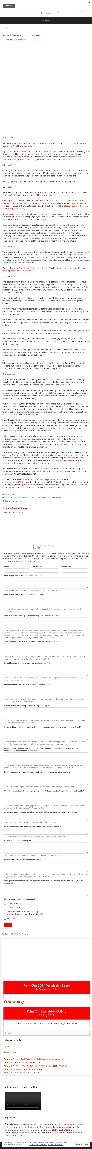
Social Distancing (53, 497)
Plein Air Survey (21, 934)
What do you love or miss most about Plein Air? (23, 575)
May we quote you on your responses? (19, 899)
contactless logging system (18, 214)
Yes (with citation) (12, 907)
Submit (8, 924)
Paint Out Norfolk (37, 497)
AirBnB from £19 (42, 203)
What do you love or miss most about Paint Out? (23, 594)
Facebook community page (37, 479)
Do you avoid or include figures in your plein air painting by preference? (33, 826)
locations (15, 170)
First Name (37, 567)
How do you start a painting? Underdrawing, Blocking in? (27, 706)
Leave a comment (13, 501)
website (49, 468)
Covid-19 (9, 497)
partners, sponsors (61, 1130)
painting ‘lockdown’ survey (66, 460)
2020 (7, 494)
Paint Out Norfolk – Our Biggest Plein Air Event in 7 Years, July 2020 (35, 1065)
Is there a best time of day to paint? (18, 840)
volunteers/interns (14, 1132)
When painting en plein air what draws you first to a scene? (27, 684)
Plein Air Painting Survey (14, 508)
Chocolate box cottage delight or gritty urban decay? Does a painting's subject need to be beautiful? (44, 791)
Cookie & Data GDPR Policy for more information (46, 1145)
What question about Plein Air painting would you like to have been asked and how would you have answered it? (43, 882)
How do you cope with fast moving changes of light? (25, 859)
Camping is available (11, 200)
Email (6, 567)
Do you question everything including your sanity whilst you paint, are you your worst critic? (41, 812)
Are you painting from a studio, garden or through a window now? (30, 642)
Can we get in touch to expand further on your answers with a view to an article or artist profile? (23, 912)
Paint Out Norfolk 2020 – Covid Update (22, 35)
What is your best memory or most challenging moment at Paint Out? (31, 616)
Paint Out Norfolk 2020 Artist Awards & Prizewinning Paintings (33, 1058)
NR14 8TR (14, 146)
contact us (17, 1135)
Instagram (65, 482)
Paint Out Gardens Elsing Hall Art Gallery (22, 1069)
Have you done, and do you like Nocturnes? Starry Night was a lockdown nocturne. (37, 772)
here (48, 170)
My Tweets (8, 1046)
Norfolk (13, 494)
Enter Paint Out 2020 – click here (33, 268)
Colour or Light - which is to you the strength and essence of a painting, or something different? (42, 727)
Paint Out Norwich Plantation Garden (21, 1072)
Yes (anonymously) (12, 903)
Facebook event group (12, 159)
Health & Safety (21, 497)
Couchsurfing (76, 203)
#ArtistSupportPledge (15, 482)
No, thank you (10, 918)
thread (72, 156)
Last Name (66, 567)
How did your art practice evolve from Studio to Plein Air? (27, 663)
